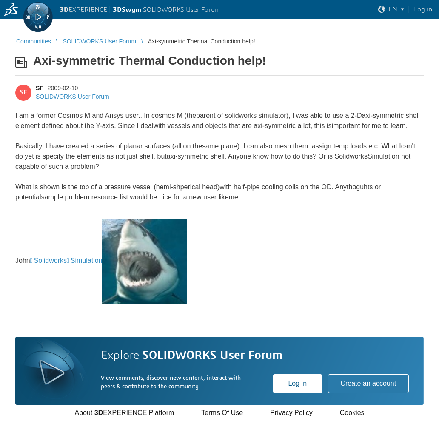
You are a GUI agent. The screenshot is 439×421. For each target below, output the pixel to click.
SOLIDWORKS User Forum (72, 96)
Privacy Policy (291, 412)
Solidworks (50, 260)
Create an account (368, 383)
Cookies (352, 412)
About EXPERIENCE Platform (124, 412)
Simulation (87, 260)
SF (39, 88)
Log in (297, 383)
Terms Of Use (222, 412)
